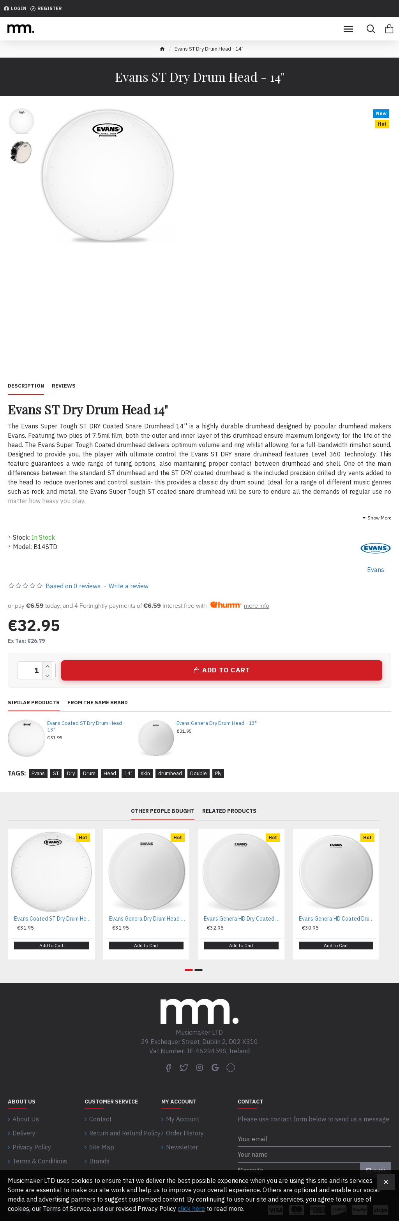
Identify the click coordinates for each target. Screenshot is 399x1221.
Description (26, 386)
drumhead (170, 773)
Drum (89, 773)
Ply (218, 773)
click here (191, 1208)
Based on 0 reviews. (74, 586)
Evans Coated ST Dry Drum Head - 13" (86, 726)
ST (56, 773)
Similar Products (34, 703)
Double (198, 773)
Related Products (229, 811)
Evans (38, 773)
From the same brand (97, 703)
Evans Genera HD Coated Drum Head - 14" (338, 918)
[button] (189, 964)
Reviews (64, 386)
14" (128, 773)
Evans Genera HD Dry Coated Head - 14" (243, 918)
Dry (71, 773)
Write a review (128, 586)
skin (145, 773)
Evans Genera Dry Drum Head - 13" (217, 723)
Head (110, 773)
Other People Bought (162, 811)
